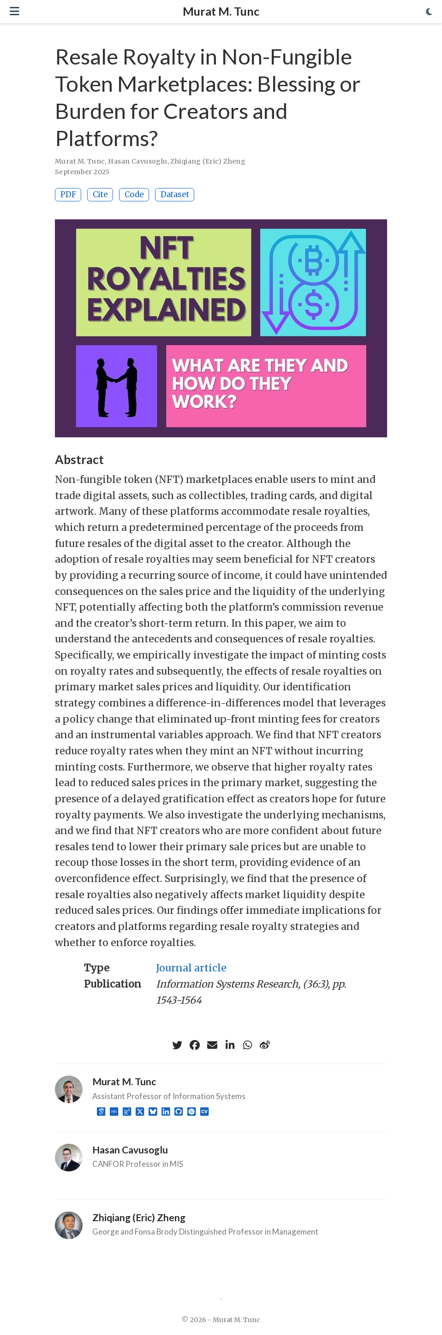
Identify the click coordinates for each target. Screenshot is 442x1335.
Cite (100, 194)
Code (134, 194)
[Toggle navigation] (14, 11)
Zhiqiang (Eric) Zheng (207, 161)
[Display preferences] (429, 11)
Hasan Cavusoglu (137, 161)
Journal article (191, 968)
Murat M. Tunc (221, 11)
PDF (68, 194)
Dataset (175, 194)
